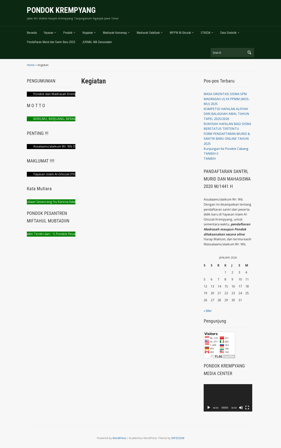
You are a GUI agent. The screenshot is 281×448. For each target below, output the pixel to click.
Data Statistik (228, 33)
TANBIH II (211, 153)
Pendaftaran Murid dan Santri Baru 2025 (51, 42)
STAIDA (205, 33)
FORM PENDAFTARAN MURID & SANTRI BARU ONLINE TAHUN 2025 (227, 139)
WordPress (119, 438)
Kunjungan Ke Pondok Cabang (226, 149)
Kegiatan (87, 33)
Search (249, 52)
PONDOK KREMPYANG (61, 10)
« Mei (207, 311)
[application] (228, 398)
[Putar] (209, 408)
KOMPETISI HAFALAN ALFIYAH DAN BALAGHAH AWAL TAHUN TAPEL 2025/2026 (226, 114)
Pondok (67, 33)
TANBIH (210, 158)
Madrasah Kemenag (115, 33)
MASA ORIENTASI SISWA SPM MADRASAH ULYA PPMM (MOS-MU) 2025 (227, 99)
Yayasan (48, 33)
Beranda (32, 33)
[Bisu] (241, 408)
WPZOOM (177, 438)
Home (31, 65)
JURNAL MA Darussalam (97, 42)
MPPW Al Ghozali (180, 33)
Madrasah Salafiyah (148, 33)
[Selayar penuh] (247, 408)
